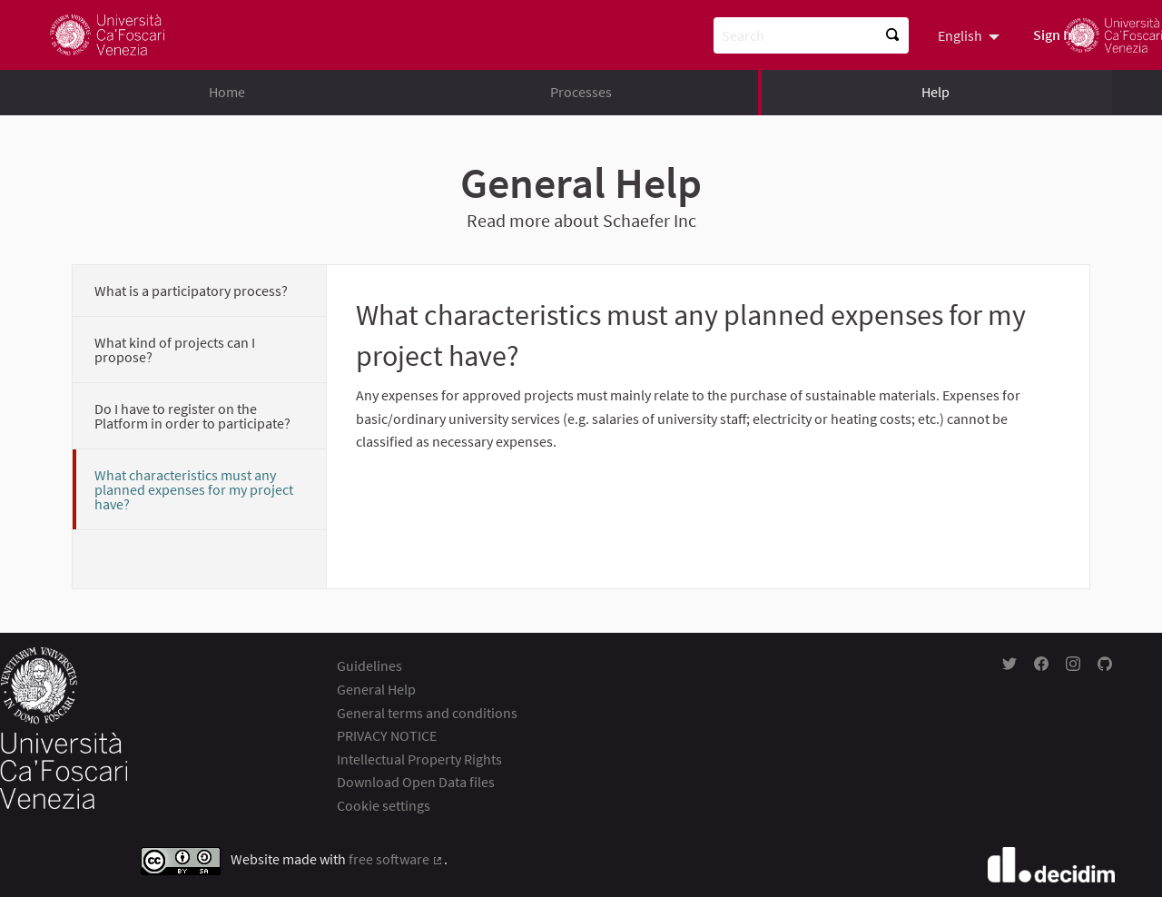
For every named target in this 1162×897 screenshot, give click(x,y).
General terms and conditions (427, 713)
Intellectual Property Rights (419, 759)
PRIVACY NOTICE (387, 735)
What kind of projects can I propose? (174, 349)
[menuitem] (971, 34)
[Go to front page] (107, 35)
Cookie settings (383, 805)
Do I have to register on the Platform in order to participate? (192, 415)
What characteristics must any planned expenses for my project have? (193, 489)
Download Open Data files (416, 782)
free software (396, 859)
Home (227, 92)
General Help (376, 689)
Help (935, 92)
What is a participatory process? (191, 290)
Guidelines (369, 665)
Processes (581, 92)
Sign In (1054, 34)
